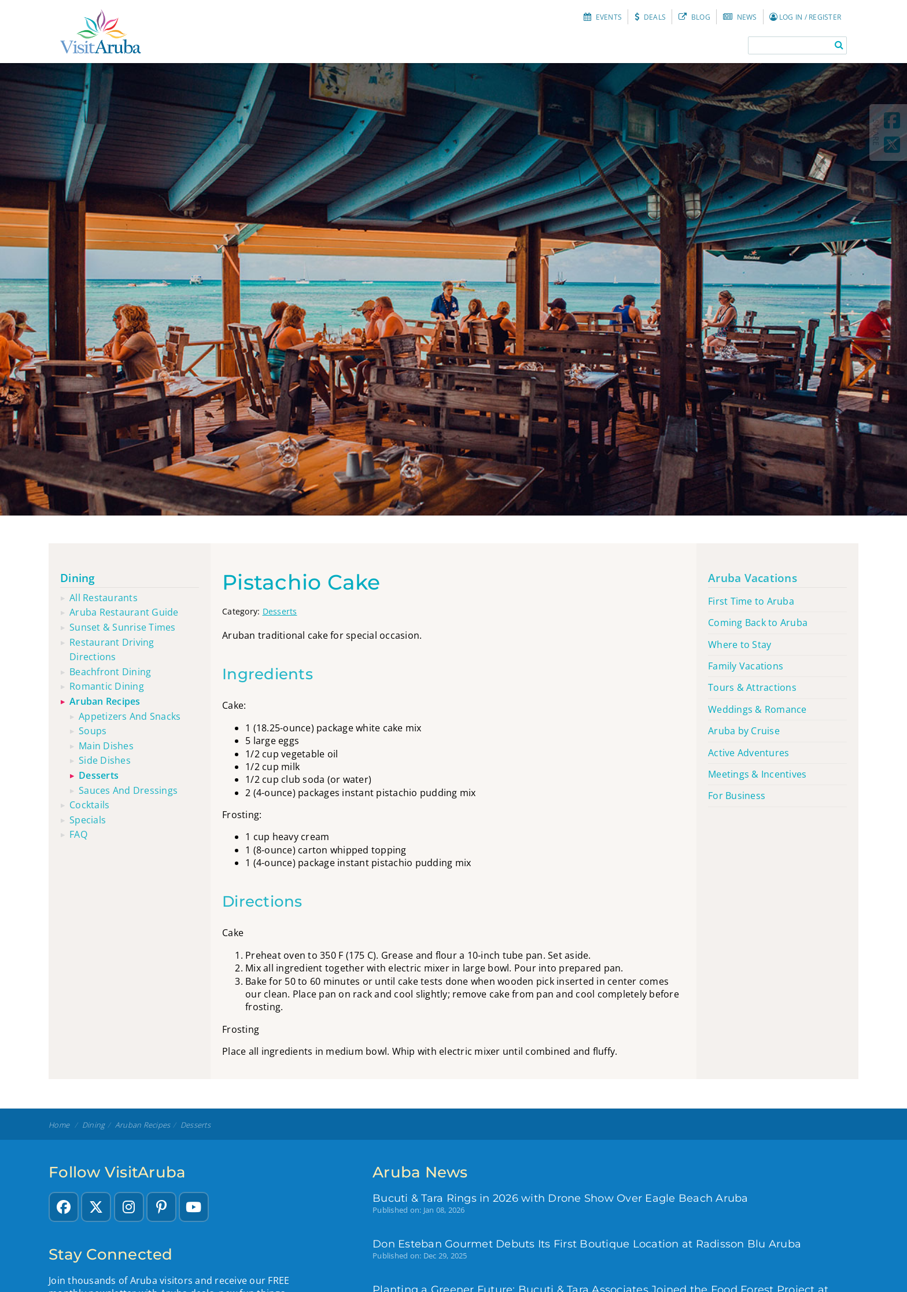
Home (59, 1125)
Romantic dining (106, 686)
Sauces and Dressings (128, 790)
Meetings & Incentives (757, 774)
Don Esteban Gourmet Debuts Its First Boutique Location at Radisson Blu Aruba (587, 1244)
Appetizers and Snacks (129, 716)
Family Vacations (745, 666)
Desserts (280, 611)
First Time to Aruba (751, 601)
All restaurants (103, 597)
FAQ (78, 834)
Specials (87, 820)
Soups (92, 730)
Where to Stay (739, 644)
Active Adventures (748, 752)
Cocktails (89, 804)
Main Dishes (106, 745)
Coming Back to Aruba (758, 622)
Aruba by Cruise (744, 730)
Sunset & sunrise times (122, 627)
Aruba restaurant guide (124, 612)
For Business (736, 795)
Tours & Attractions (752, 687)
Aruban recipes (105, 701)
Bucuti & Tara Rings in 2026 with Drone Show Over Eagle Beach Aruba (561, 1198)
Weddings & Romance (757, 709)
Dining (77, 578)
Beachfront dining (110, 671)
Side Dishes (105, 760)
